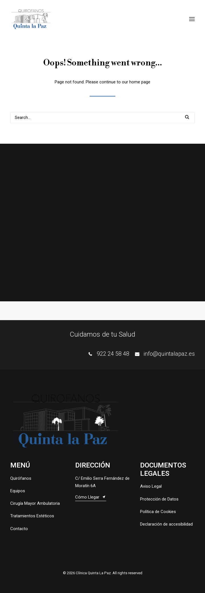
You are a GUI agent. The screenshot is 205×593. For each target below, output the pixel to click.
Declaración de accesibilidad (166, 524)
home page (139, 82)
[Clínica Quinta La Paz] (31, 19)
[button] (192, 19)
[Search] (102, 117)
